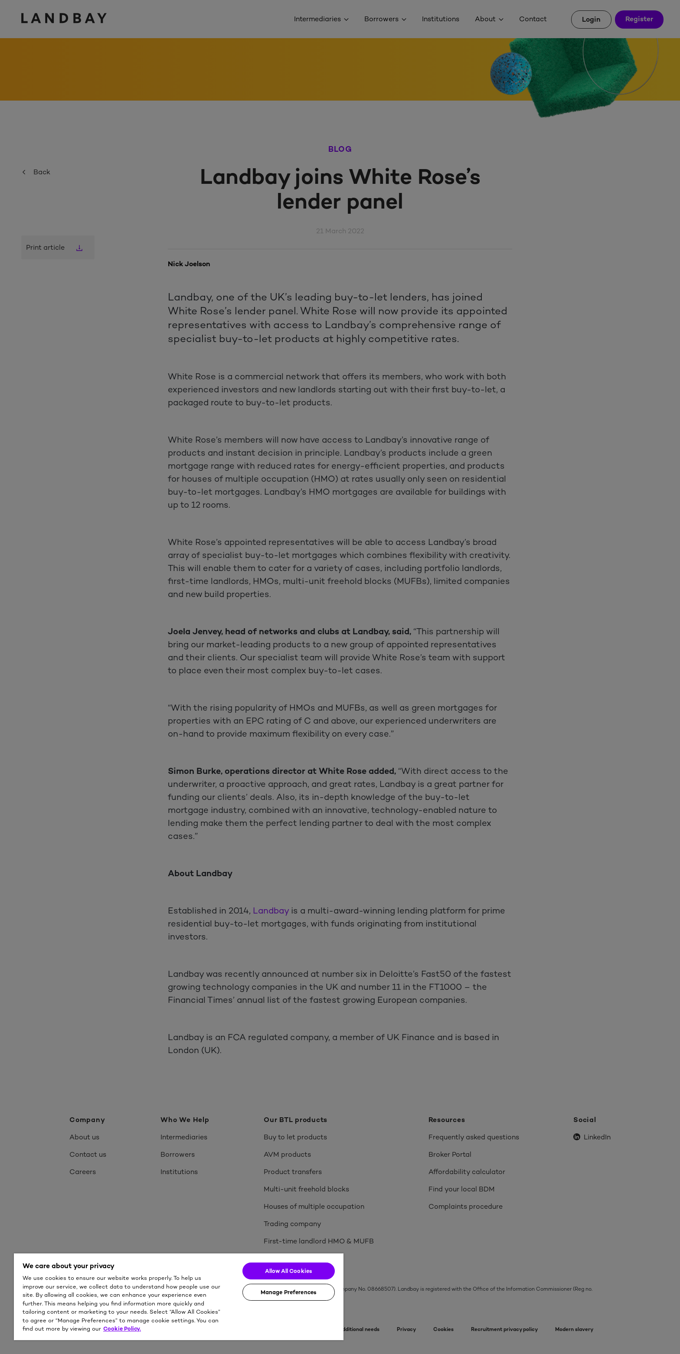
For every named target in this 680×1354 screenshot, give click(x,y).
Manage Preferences (289, 1292)
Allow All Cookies (288, 1271)
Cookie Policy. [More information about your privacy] (122, 1328)
